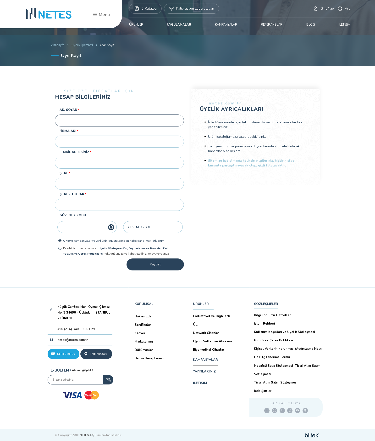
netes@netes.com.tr (72, 340)
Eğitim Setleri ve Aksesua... (213, 341)
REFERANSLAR (271, 25)
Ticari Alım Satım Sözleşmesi (275, 382)
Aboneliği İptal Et (83, 370)
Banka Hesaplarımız (149, 358)
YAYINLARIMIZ (204, 371)
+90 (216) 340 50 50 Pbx (76, 329)
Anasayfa (57, 45)
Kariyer (140, 333)
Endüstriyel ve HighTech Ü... (211, 320)
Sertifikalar (143, 325)
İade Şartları (263, 391)
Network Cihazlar (206, 333)
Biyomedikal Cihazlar (208, 350)
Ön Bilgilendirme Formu (272, 357)
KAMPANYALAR (226, 25)
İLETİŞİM (344, 25)
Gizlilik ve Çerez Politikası (273, 340)
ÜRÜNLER (136, 25)
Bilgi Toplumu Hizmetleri (272, 315)
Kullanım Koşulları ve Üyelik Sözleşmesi (284, 332)
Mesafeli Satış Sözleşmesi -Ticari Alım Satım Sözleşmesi (287, 370)
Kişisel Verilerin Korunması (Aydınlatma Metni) (289, 349)
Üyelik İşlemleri (82, 45)
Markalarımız (144, 341)
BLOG (310, 25)
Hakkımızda (143, 316)
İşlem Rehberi (264, 323)
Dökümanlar (144, 350)
